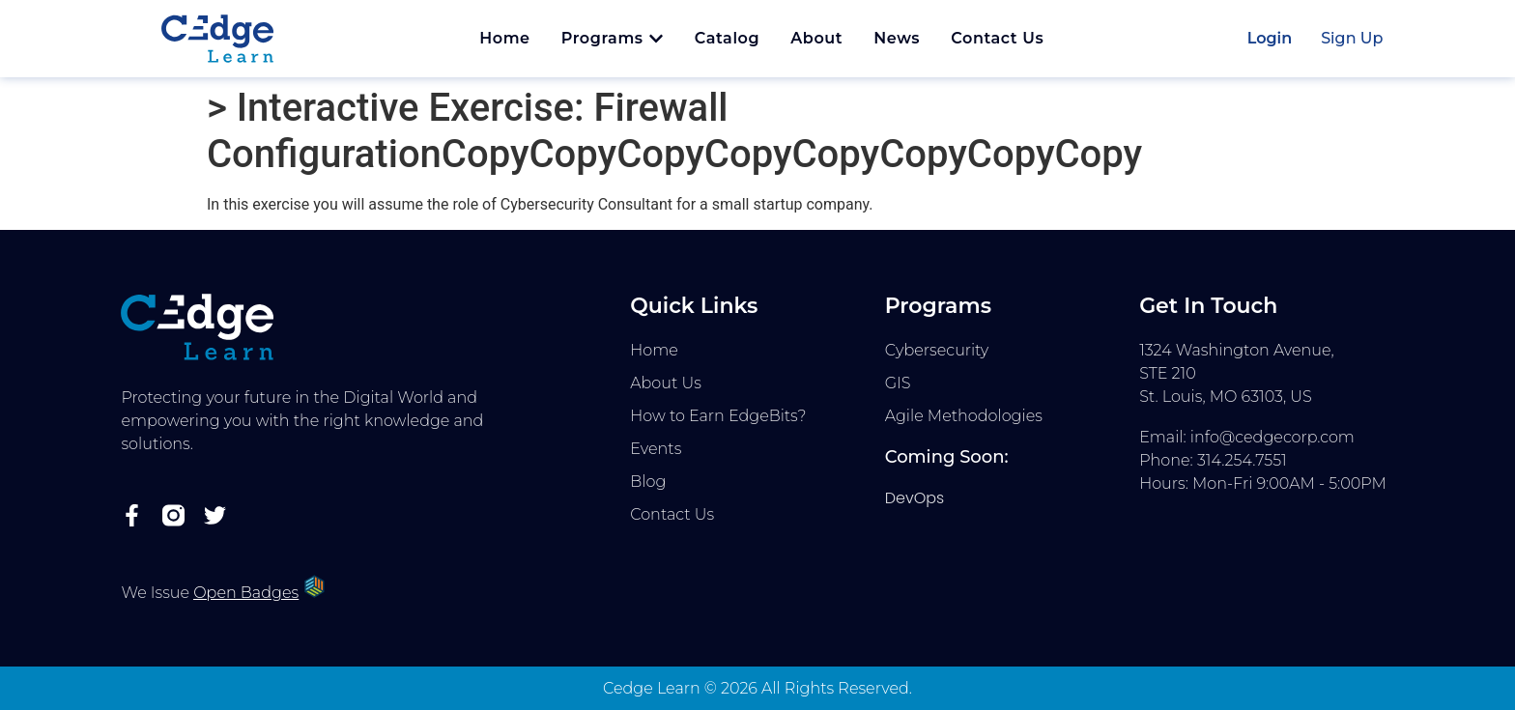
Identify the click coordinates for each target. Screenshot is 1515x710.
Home (654, 350)
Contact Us (672, 514)
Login (1270, 38)
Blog (648, 481)
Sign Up (1352, 38)
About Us (665, 383)
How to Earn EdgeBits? (718, 416)
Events (655, 449)
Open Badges (246, 592)
